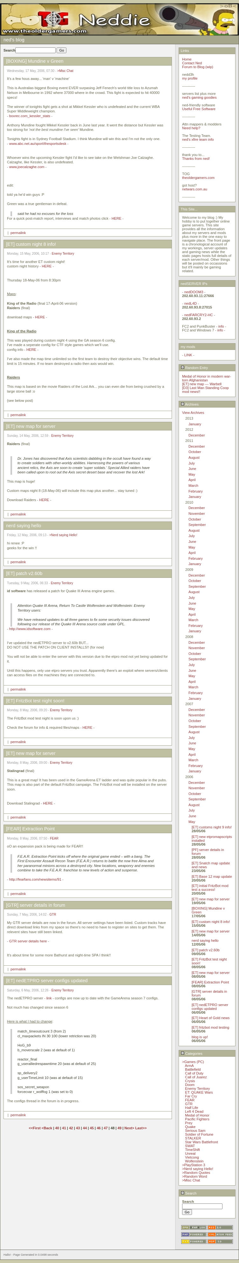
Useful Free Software (198, 109)
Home (187, 59)
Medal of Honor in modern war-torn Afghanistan (206, 378)
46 (98, 1128)
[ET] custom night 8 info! (211, 922)
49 (119, 1128)
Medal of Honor (197, 1115)
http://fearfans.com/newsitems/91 (35, 879)
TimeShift (192, 1150)
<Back (47, 1128)
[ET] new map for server (210, 899)
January (194, 424)
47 (105, 1128)
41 (64, 1128)
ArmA (189, 1066)
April (191, 480)
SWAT (190, 1146)
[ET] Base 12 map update (212, 876)
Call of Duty (194, 1073)
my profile (190, 78)
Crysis (190, 1081)
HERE (116, 218)
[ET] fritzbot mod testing (210, 1027)
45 (92, 1128)
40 (57, 1128)
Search (189, 1193)
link (49, 998)
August (194, 457)
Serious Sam (195, 1130)
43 (78, 1128)
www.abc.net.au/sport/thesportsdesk (37, 143)
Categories (191, 1053)
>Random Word (194, 1176)
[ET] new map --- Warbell (202, 384)
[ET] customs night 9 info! (212, 827)
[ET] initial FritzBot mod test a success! (210, 887)
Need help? (191, 128)
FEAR (54, 838)
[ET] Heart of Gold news (210, 1018)
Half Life (191, 1108)
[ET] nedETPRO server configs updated (210, 1007)
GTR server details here (28, 941)
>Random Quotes (196, 1172)
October (194, 452)
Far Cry (191, 1096)
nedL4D (190, 303)
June (192, 469)
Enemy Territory (63, 253)
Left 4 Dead (194, 1111)
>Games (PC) (193, 1062)
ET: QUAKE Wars (199, 1092)
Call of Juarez (196, 1077)
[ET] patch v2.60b (206, 950)
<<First (35, 1128)
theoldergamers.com (198, 178)
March (193, 485)
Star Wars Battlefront (201, 1142)
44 (85, 1128)
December (196, 435)
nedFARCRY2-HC (198, 315)
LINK (188, 355)
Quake (190, 1127)
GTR (53, 914)
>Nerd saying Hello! (63, 535)
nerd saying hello (205, 940)
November (196, 513)
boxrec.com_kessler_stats (29, 116)
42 (71, 1128)
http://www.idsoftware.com (30, 629)
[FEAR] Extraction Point (210, 982)
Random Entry (194, 368)
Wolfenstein (194, 1161)
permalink (18, 233)
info (221, 326)
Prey (188, 1123)
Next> (130, 1128)
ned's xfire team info (198, 139)
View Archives (193, 413)
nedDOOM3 (193, 292)
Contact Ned (192, 63)
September (197, 525)
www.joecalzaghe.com (26, 167)
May (191, 474)
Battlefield (193, 1069)
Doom (190, 1085)
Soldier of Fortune (199, 1134)
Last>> (141, 1128)
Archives (190, 404)
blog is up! (200, 1037)
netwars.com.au (194, 189)
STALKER (193, 1138)
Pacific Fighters (197, 1119)
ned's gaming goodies (199, 97)
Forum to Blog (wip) (197, 67)
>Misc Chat (65, 71)
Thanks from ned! (196, 158)
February (195, 491)
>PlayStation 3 (193, 1165)
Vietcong (192, 1157)
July (191, 463)
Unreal (190, 1153)
